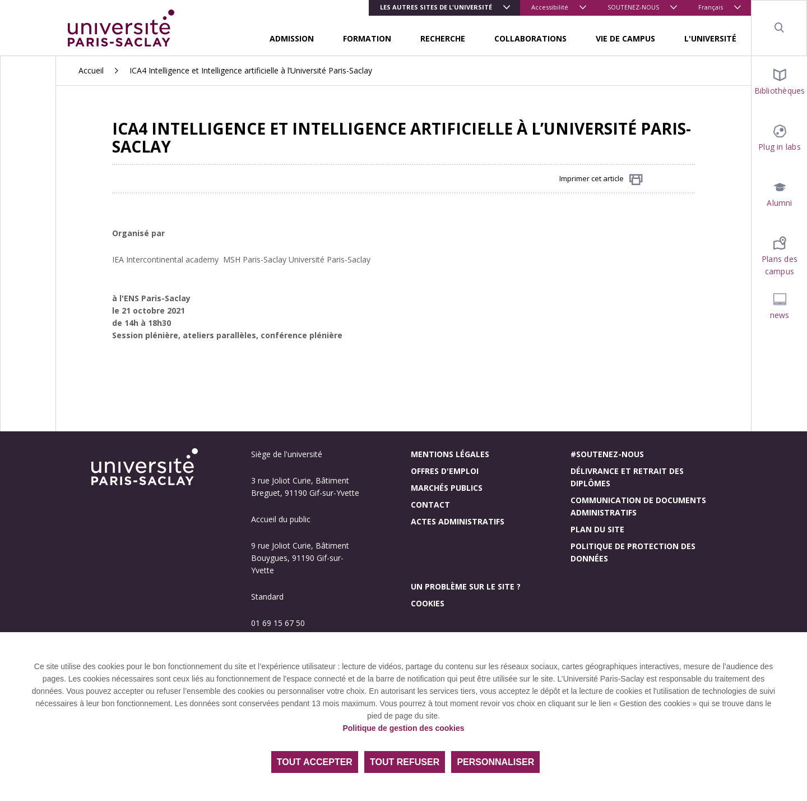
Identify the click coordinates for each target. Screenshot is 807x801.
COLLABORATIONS (530, 38)
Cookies (427, 603)
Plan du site (597, 529)
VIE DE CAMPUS (625, 38)
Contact (430, 504)
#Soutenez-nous (607, 454)
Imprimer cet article (601, 179)
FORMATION (367, 38)
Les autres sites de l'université (436, 7)
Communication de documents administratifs (638, 506)
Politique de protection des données (633, 552)
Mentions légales (450, 454)
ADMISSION (292, 38)
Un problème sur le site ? (466, 586)
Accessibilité (549, 7)
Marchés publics (447, 487)
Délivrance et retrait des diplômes (627, 477)
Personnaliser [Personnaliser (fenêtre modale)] (495, 762)
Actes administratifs (457, 521)
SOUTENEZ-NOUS (633, 7)
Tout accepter (315, 762)
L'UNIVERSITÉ (710, 38)
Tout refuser (404, 762)
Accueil (91, 70)
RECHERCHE (442, 38)
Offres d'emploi (445, 471)
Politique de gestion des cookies (403, 728)
